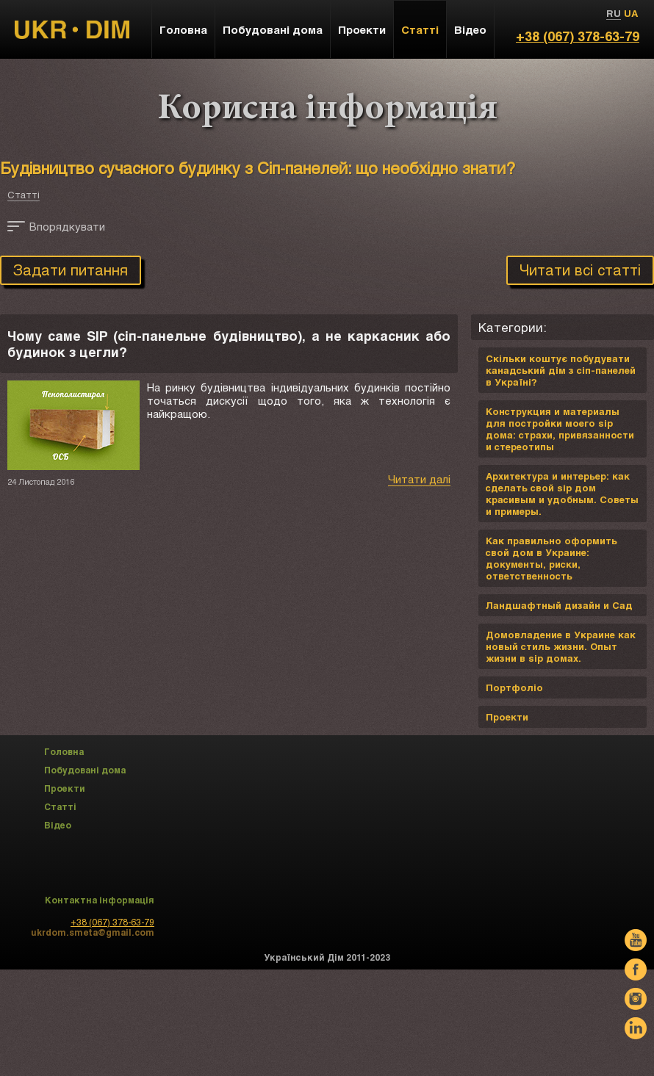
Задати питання (70, 269)
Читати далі (419, 478)
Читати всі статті (580, 269)
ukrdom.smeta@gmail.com (92, 932)
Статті (23, 195)
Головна (183, 29)
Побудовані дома (273, 29)
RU (613, 13)
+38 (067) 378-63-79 (577, 36)
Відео (470, 29)
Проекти (362, 29)
